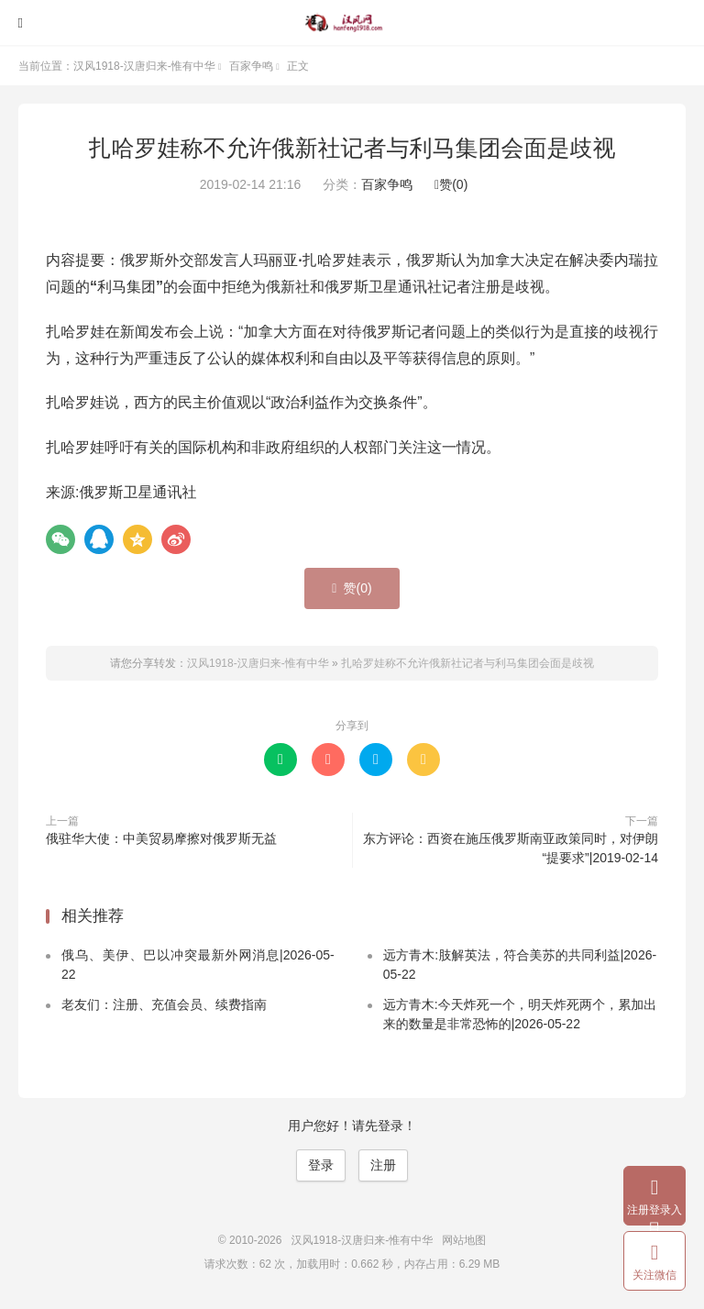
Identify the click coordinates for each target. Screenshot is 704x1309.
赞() (451, 184)
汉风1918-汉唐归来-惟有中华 (352, 23)
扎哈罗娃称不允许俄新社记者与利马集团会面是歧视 (352, 148)
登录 (321, 1165)
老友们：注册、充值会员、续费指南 (164, 1004)
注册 (383, 1165)
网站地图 (464, 1240)
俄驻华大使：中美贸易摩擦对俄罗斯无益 (161, 838)
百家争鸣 (251, 66)
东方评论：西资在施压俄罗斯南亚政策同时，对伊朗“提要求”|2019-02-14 (510, 848)
